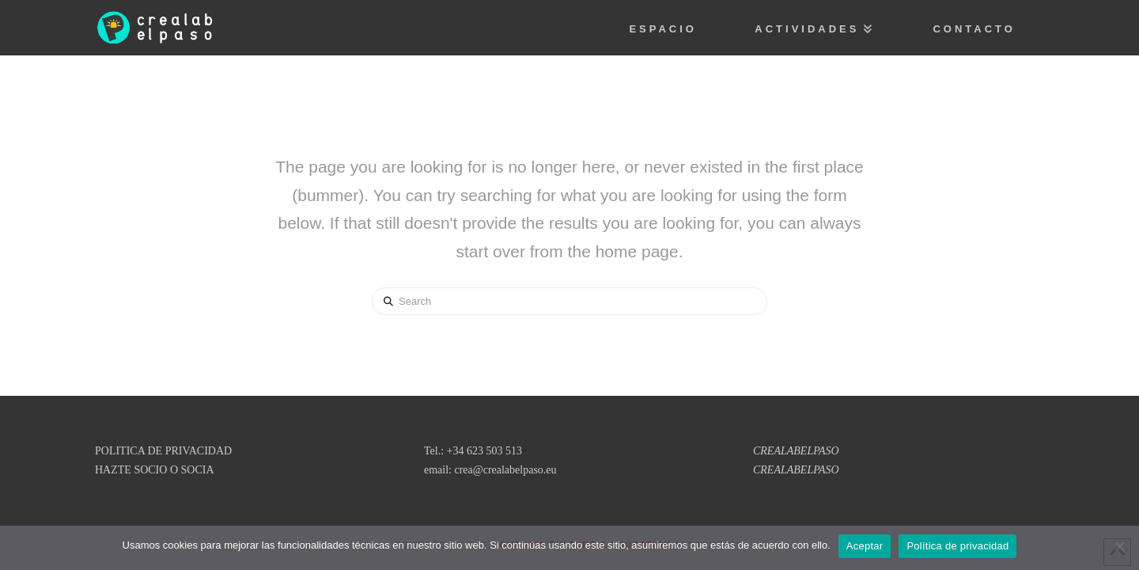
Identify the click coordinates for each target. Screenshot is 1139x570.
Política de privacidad (957, 546)
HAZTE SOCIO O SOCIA (154, 470)
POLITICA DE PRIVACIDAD (163, 451)
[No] (1119, 546)
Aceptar (865, 546)
